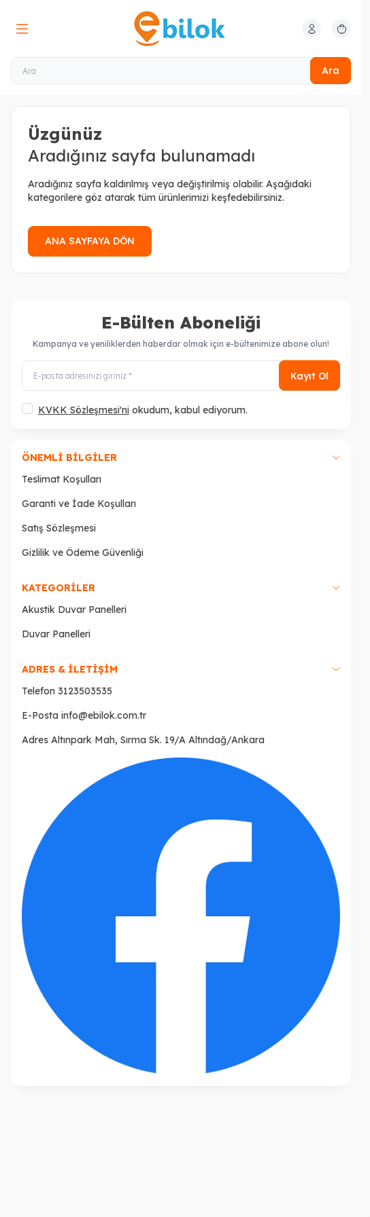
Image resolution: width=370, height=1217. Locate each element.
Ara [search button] (330, 70)
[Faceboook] (181, 916)
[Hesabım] (311, 28)
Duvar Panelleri (56, 634)
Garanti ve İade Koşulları (79, 504)
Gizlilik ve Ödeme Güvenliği (83, 552)
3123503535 (85, 691)
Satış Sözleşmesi (59, 528)
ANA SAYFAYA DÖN (90, 241)
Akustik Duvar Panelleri (74, 609)
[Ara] (181, 70)
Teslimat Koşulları (61, 479)
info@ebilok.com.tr (103, 715)
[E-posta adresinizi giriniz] (181, 375)
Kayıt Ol (309, 375)
